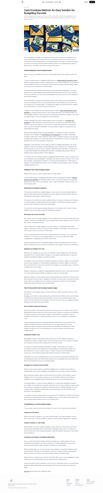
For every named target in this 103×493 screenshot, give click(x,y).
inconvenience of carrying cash (51, 134)
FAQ (60, 2)
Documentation (49, 2)
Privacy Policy (90, 483)
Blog (68, 481)
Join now (26, 471)
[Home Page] (22, 2)
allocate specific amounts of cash (67, 80)
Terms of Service (91, 481)
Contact (68, 485)
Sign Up (92, 2)
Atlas (43, 2)
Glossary (77, 483)
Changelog (69, 483)
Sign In (86, 2)
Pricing (56, 2)
